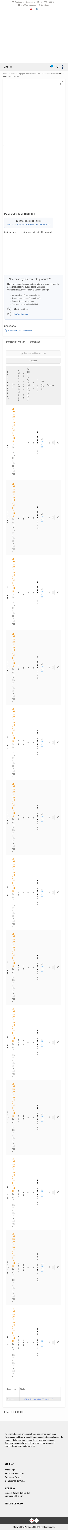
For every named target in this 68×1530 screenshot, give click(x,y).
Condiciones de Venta (14, 1481)
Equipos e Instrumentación (29, 73)
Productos (13, 73)
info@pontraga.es (28, 5)
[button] (6, 67)
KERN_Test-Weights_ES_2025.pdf (38, 1399)
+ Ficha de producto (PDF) (18, 330)
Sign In (42, 444)
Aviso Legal (10, 1470)
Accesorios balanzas (50, 73)
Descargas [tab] (35, 342)
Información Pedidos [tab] (15, 342)
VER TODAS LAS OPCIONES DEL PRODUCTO (28, 224)
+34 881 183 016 (47, 2)
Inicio (5, 73)
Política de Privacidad (14, 1473)
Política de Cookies (13, 1477)
